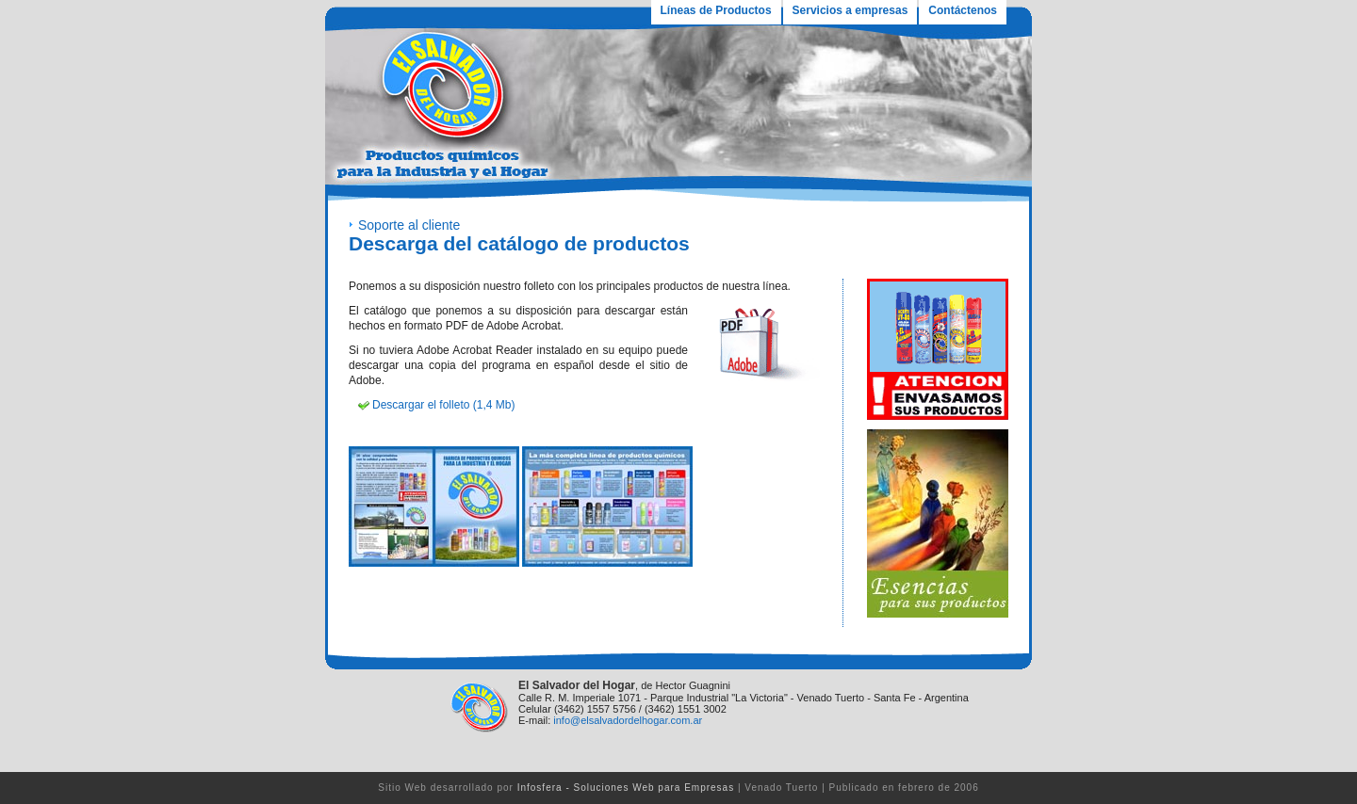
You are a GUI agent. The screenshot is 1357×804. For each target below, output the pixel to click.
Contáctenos (962, 10)
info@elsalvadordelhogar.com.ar (627, 720)
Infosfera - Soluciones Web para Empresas (625, 787)
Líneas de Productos (716, 10)
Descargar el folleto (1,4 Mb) (443, 404)
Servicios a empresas (850, 10)
